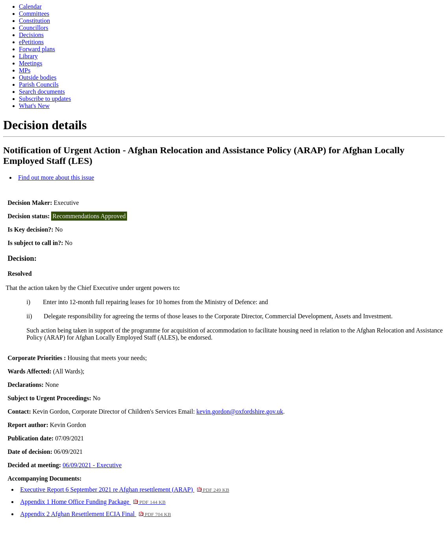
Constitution (34, 20)
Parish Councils (39, 84)
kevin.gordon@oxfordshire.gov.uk (239, 411)
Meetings (30, 63)
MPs (24, 70)
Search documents (42, 91)
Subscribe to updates (45, 98)
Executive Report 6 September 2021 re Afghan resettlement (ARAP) (124, 489)
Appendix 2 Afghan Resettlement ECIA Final (95, 514)
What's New (34, 105)
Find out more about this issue (56, 177)
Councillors (33, 27)
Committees (34, 13)
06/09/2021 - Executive (92, 465)
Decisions (31, 35)
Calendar (30, 6)
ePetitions (31, 42)
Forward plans (37, 49)
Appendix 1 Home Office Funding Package (93, 501)
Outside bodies (38, 77)
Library (28, 56)
